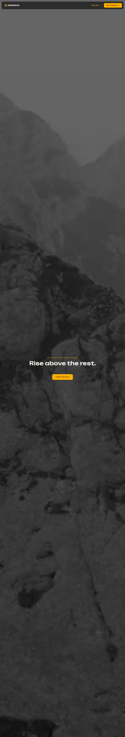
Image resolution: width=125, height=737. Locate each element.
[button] (95, 5)
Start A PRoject (62, 377)
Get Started (112, 5)
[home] (12, 5)
